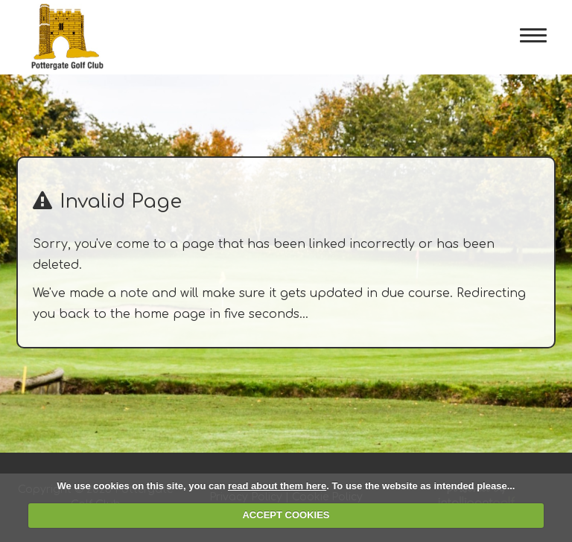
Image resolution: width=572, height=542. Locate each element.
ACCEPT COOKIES (285, 514)
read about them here (277, 485)
